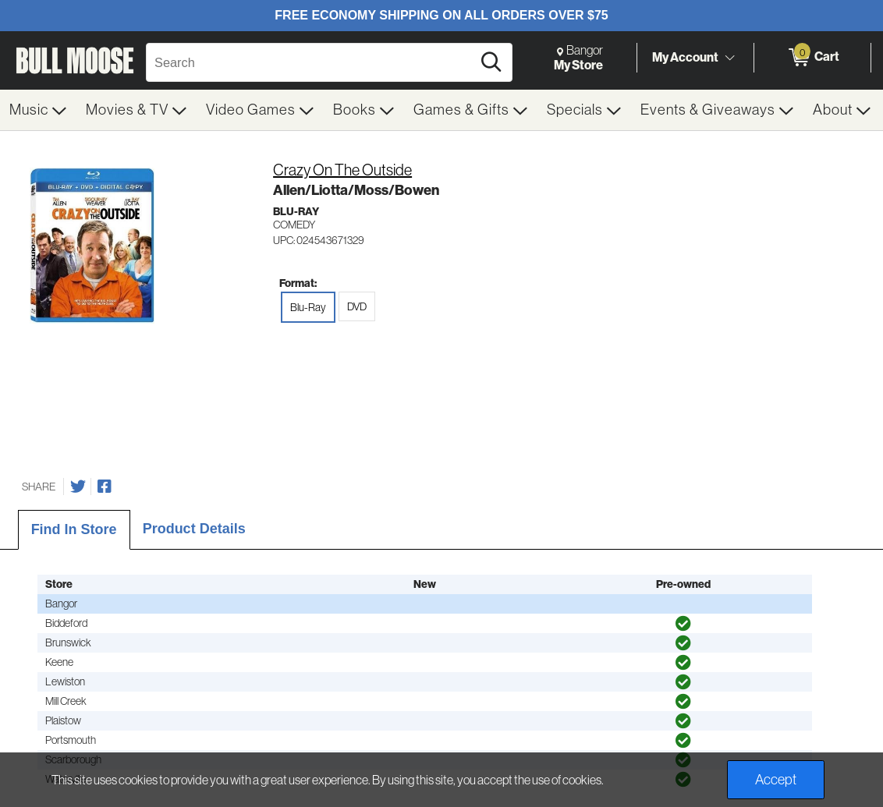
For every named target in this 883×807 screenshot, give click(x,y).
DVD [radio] (357, 306)
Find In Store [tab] (74, 529)
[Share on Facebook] (105, 486)
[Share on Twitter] (78, 486)
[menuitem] (38, 110)
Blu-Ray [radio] (308, 307)
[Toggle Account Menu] (729, 58)
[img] (683, 624)
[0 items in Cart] (812, 57)
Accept (775, 780)
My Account (685, 57)
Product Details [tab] (194, 528)
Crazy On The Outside (342, 170)
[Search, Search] (311, 62)
